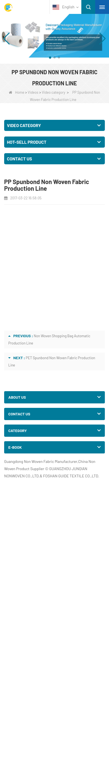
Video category (53, 92)
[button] (50, 57)
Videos (33, 92)
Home (16, 92)
